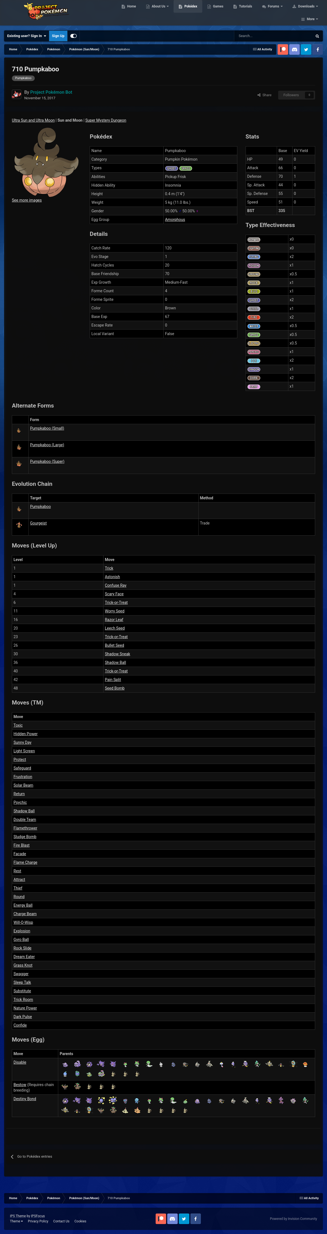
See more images (27, 200)
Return (19, 794)
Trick (109, 568)
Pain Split (113, 679)
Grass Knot (23, 965)
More (310, 14)
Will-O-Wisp (23, 922)
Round (19, 896)
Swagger (21, 974)
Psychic (20, 802)
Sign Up (58, 36)
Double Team (25, 819)
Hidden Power (26, 734)
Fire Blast (22, 845)
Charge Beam (25, 914)
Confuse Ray (115, 585)
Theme (16, 1221)
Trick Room (23, 999)
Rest (17, 871)
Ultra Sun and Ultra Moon (33, 120)
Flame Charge (25, 862)
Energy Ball (23, 905)
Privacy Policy (38, 1221)
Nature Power (25, 1008)
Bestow (20, 1084)
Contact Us (61, 1221)
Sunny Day (22, 742)
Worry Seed (114, 611)
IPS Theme (18, 1216)
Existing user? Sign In (26, 36)
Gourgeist (38, 523)
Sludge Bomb (25, 836)
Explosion (22, 931)
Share (264, 95)
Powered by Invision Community (293, 1219)
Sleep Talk (22, 982)
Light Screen (24, 751)
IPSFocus (38, 1216)
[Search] (253, 36)
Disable (20, 1062)
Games (226, 14)
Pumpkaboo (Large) (47, 445)
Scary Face (114, 594)
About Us (167, 14)
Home (140, 14)
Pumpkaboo (40, 506)
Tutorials (254, 14)
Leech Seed (115, 628)
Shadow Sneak (117, 654)
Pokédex (199, 14)
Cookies (80, 1221)
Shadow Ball (115, 662)
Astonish (112, 577)
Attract (19, 879)
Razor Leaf (114, 619)
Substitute (22, 991)
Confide (20, 1025)
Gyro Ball (21, 939)
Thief (18, 888)
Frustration (23, 776)
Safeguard (22, 768)
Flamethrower (25, 828)
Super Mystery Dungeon (105, 120)
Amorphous (175, 219)
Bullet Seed (114, 645)
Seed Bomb (114, 688)
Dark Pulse (23, 1016)
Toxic (18, 725)
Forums (282, 14)
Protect (20, 759)
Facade (20, 854)
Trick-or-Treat (116, 602)
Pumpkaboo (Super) (47, 461)
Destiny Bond (25, 1099)
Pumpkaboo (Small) (47, 428)
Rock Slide (22, 948)
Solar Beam (23, 785)
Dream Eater (24, 956)
